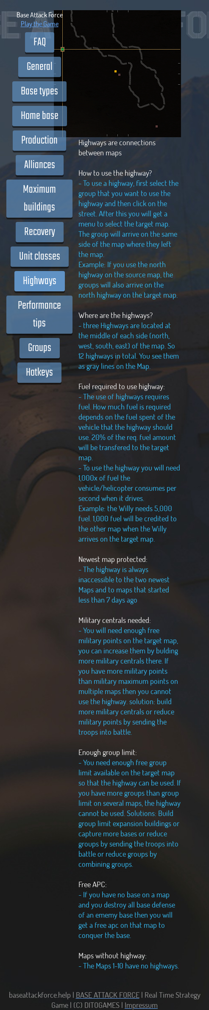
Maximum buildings (39, 198)
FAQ (39, 42)
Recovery (39, 232)
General (40, 67)
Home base (40, 116)
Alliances (39, 165)
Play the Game (40, 23)
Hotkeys (39, 373)
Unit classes (39, 257)
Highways (39, 281)
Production (39, 140)
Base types (39, 91)
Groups (39, 348)
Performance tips (39, 314)
